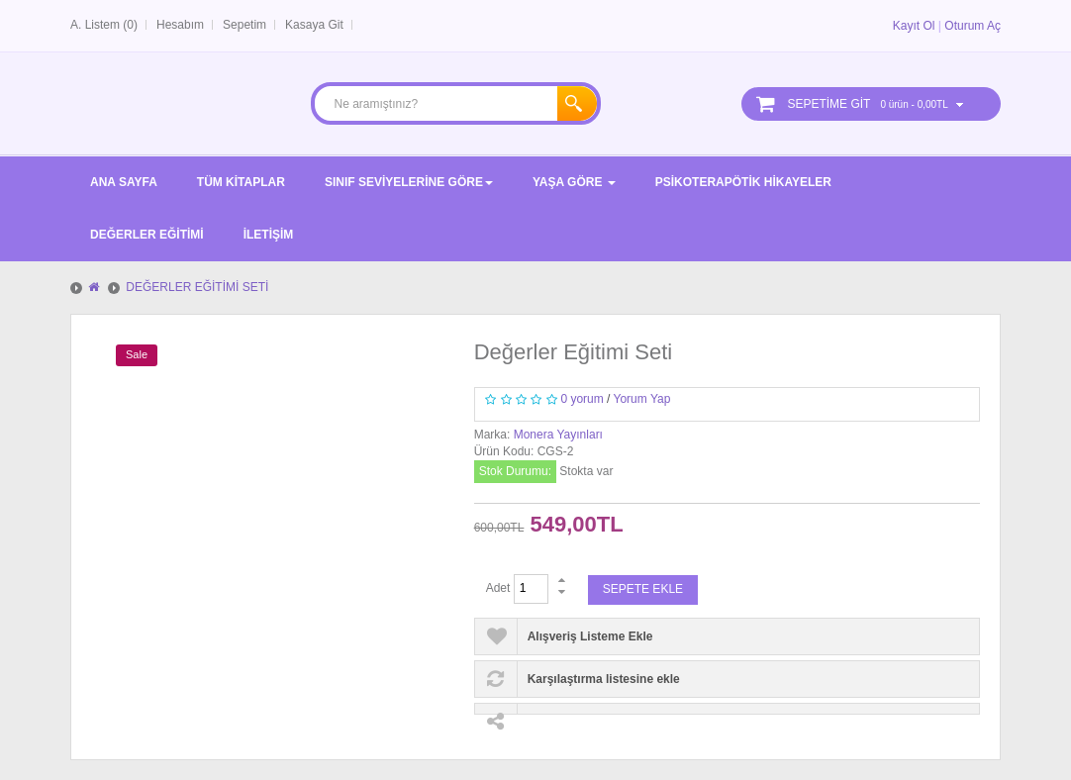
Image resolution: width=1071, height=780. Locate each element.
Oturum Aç (972, 26)
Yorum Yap (642, 399)
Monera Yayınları (558, 434)
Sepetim (244, 25)
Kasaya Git (314, 25)
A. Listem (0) (104, 25)
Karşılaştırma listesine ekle (604, 679)
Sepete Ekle (643, 589)
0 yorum (581, 399)
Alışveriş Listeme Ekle (590, 636)
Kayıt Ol (914, 26)
